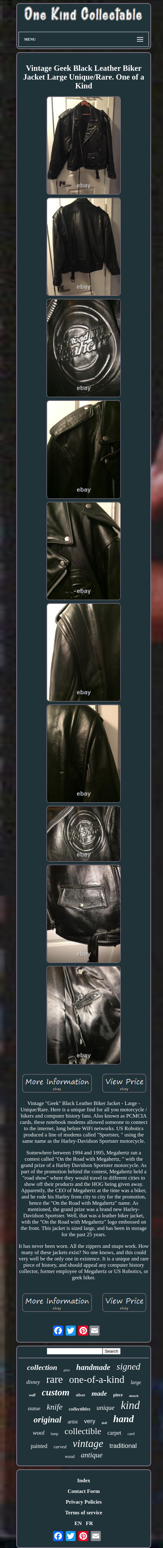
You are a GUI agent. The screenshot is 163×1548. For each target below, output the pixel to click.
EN (78, 1523)
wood (69, 1456)
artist (73, 1421)
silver (80, 1395)
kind (130, 1405)
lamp (54, 1434)
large (136, 1382)
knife (55, 1406)
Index (83, 1481)
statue (34, 1408)
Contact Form (84, 1491)
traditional (123, 1445)
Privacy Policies (84, 1502)
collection (42, 1367)
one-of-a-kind (96, 1379)
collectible (83, 1431)
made (99, 1393)
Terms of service (83, 1513)
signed (128, 1366)
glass (66, 1370)
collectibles (79, 1408)
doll (104, 1423)
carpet (114, 1433)
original (48, 1419)
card (131, 1433)
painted (39, 1446)
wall (32, 1395)
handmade (93, 1367)
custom (55, 1392)
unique (106, 1407)
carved (60, 1446)
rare (54, 1379)
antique (92, 1455)
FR (89, 1523)
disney (33, 1382)
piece (117, 1395)
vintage (88, 1443)
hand (123, 1418)
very (89, 1421)
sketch (134, 1396)
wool (39, 1432)
